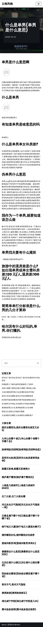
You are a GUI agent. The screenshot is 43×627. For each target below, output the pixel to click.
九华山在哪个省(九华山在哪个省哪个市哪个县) (20, 440)
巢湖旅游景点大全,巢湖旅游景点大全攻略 (17, 407)
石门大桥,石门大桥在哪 (13, 496)
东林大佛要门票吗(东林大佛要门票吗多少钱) (19, 388)
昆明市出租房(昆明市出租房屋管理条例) (20, 459)
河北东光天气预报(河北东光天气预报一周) (20, 506)
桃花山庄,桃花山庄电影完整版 (13, 411)
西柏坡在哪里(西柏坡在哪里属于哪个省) (20, 575)
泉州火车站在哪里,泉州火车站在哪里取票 (17, 396)
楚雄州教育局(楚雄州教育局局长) (19, 543)
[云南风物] (7, 4)
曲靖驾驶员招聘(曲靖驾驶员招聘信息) (21, 449)
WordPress (15, 624)
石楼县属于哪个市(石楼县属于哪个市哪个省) (20, 517)
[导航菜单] (38, 4)
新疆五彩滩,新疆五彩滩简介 (16, 468)
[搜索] (18, 363)
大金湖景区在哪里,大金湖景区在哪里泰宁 (17, 415)
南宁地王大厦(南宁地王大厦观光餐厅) (21, 526)
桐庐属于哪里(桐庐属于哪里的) (18, 477)
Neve (4, 624)
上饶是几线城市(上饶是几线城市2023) (18, 487)
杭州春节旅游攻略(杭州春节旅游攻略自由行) (19, 400)
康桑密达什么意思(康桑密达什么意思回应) (20, 553)
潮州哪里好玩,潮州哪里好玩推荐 (18, 535)
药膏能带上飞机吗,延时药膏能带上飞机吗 (17, 384)
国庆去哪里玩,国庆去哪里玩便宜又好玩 (20, 429)
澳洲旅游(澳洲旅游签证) (14, 592)
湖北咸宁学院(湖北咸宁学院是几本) (20, 601)
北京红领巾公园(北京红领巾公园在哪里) (20, 564)
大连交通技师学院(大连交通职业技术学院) (18, 392)
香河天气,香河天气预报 (13, 584)
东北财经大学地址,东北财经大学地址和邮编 (18, 403)
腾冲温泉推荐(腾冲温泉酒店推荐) (19, 609)
